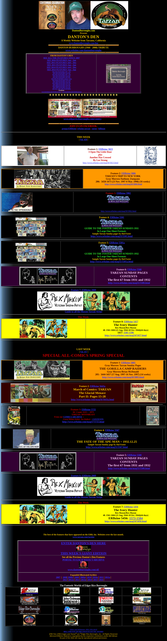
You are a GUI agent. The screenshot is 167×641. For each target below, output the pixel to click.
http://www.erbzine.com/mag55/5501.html (112, 236)
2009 (77, 577)
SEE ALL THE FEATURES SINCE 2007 (61, 58)
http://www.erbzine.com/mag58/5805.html (123, 377)
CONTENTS (97, 419)
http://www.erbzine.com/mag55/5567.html (107, 447)
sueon (94, 129)
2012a (71, 580)
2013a (83, 580)
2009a (82, 577)
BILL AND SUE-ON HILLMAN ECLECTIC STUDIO (83, 632)
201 (100, 580)
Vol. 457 (83, 352)
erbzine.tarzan (83, 129)
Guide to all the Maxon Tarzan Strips (83, 312)
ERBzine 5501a (117, 242)
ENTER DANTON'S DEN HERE (83, 543)
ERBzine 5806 (128, 173)
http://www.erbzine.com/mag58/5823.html (100, 163)
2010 (89, 577)
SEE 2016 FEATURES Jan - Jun (61, 60)
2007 (58, 577)
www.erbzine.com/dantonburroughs (83, 50)
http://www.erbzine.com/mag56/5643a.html (92, 399)
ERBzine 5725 (89, 409)
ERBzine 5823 (106, 149)
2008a (70, 577)
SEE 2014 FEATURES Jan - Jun (61, 70)
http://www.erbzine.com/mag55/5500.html (129, 283)
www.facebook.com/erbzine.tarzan (51, 92)
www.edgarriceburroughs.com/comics (82, 119)
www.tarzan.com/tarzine (83, 537)
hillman (101, 129)
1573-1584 (136, 518)
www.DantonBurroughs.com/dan (83, 43)
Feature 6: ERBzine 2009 (83, 475)
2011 (101, 577)
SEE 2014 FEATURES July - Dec (61, 67)
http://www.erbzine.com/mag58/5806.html (123, 184)
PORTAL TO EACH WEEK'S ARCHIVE (83, 560)
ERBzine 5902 (124, 193)
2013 (77, 580)
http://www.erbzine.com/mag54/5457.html (126, 335)
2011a (107, 577)
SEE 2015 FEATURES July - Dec (61, 63)
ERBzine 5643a (97, 386)
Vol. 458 (83, 139)
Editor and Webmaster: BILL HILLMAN (83, 629)
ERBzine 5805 (128, 362)
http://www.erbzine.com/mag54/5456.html (126, 521)
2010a (95, 577)
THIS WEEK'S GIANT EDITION (83, 553)
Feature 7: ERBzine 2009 (83, 290)
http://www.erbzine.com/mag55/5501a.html (111, 261)
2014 (90, 580)
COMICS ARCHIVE (72, 417)
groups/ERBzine (69, 129)
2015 (95, 580)
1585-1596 (129, 332)
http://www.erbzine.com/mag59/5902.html (118, 211)
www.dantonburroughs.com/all (83, 570)
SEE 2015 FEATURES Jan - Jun (61, 65)
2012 (65, 580)
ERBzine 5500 (134, 269)
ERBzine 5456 (131, 507)
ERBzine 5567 (112, 430)
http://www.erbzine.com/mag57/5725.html (83, 421)
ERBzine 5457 (131, 321)
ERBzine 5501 (117, 217)
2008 (65, 577)
